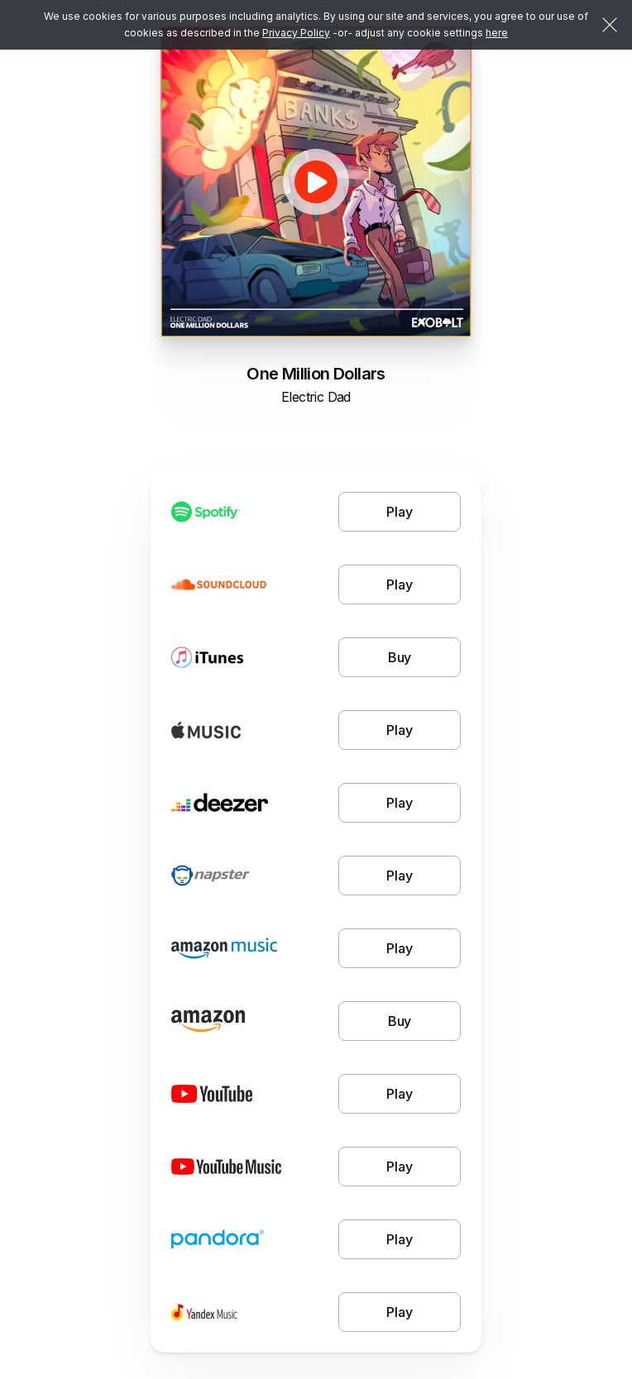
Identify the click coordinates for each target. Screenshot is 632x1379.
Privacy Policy (296, 32)
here (497, 32)
